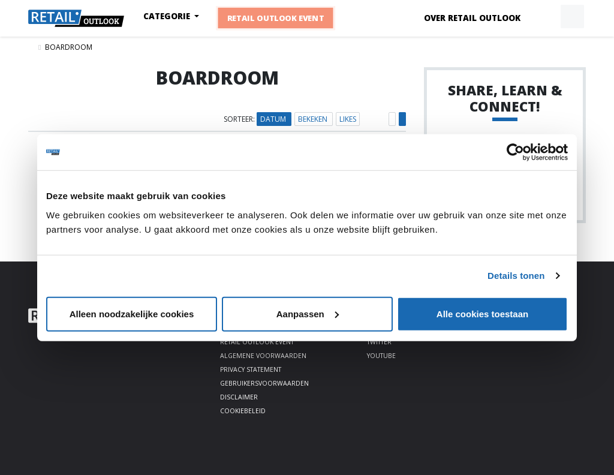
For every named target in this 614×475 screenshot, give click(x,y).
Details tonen (515, 275)
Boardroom (68, 47)
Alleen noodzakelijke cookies (132, 313)
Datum (274, 119)
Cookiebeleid (243, 411)
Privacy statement (250, 369)
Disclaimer (239, 397)
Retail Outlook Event (275, 18)
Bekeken (313, 119)
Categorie (167, 16)
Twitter (379, 342)
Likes (347, 119)
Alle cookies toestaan (482, 313)
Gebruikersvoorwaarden (264, 383)
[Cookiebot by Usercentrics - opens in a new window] (515, 152)
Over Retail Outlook (472, 18)
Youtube (381, 355)
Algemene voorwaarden (263, 355)
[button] (544, 17)
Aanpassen (307, 313)
